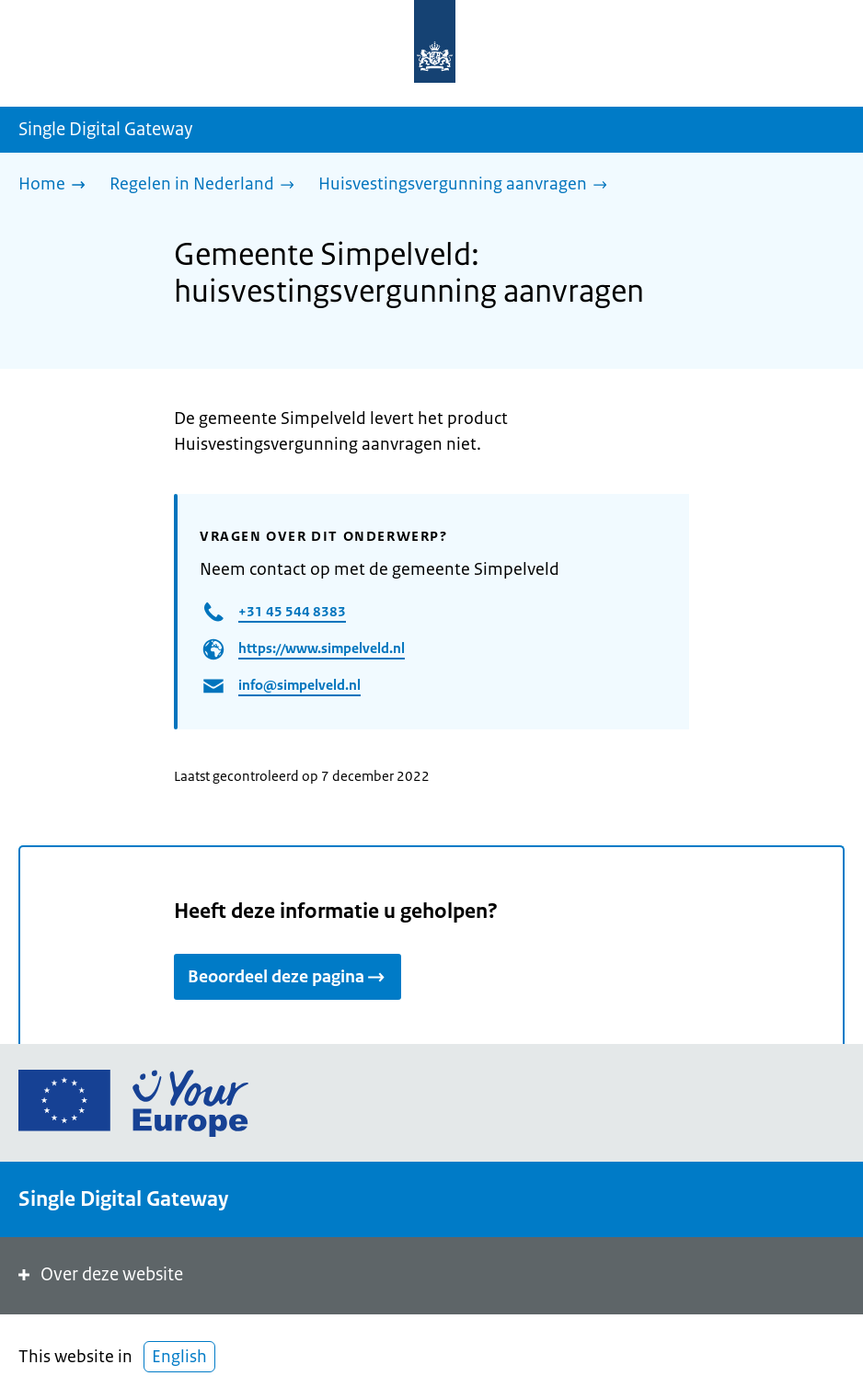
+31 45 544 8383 (292, 611)
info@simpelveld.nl (299, 685)
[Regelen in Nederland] (206, 185)
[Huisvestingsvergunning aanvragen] (467, 185)
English (179, 1357)
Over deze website (99, 1274)
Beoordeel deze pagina (287, 977)
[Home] (56, 185)
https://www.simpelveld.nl (321, 648)
